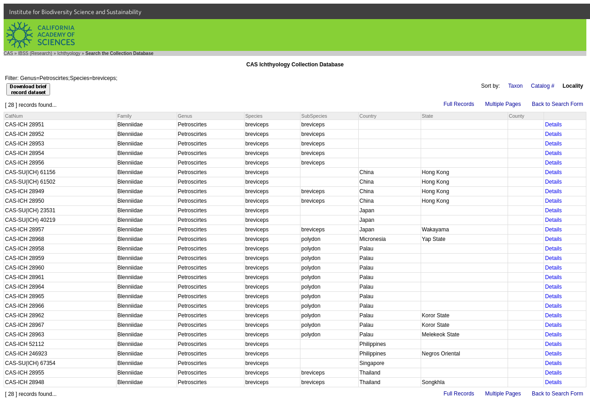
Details (553, 124)
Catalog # (542, 86)
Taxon (515, 86)
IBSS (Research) (35, 53)
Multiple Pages (503, 104)
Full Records (458, 104)
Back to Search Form (557, 104)
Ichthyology (69, 53)
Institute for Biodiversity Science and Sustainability (75, 11)
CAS (8, 53)
